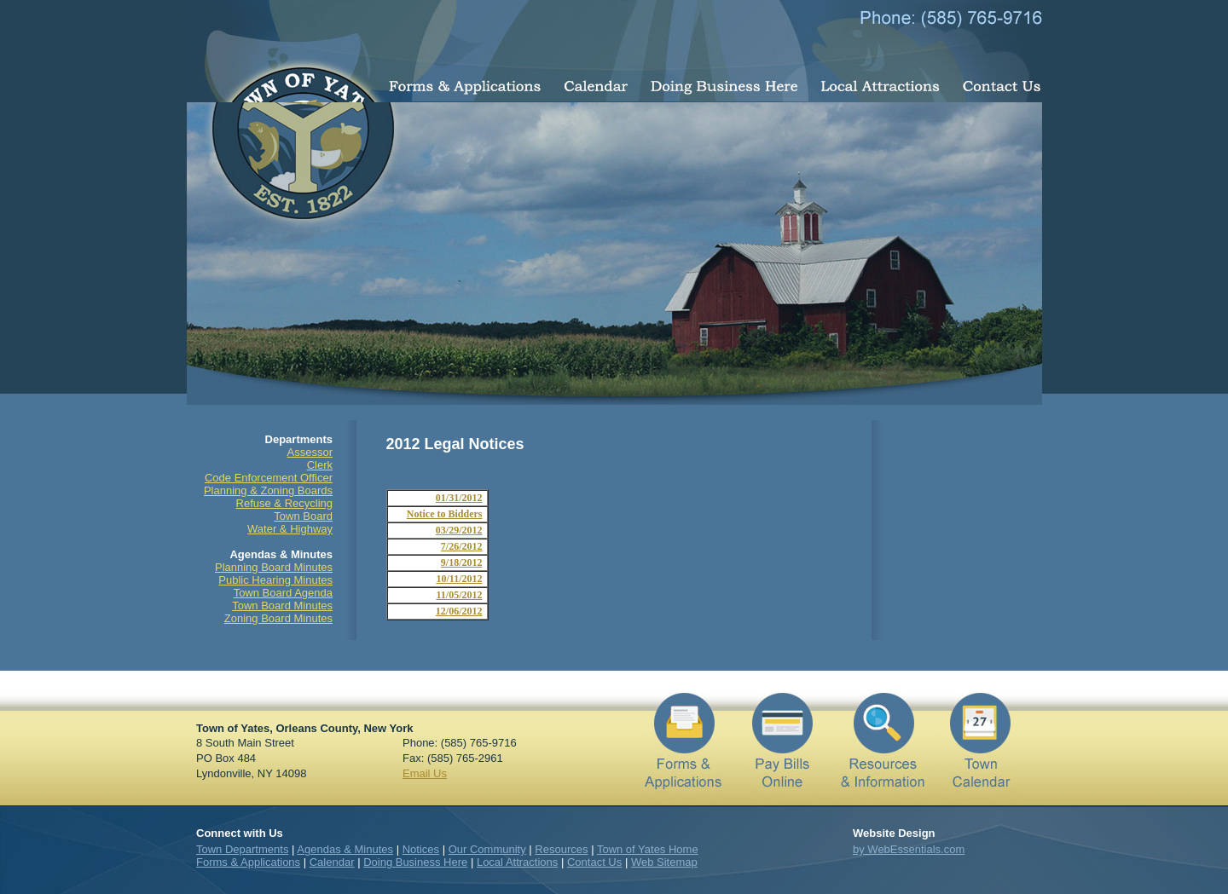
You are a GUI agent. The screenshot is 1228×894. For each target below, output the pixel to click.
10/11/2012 (459, 579)
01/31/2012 (459, 498)
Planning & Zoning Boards (268, 490)
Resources (561, 849)
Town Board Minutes (282, 605)
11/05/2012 (459, 595)
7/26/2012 (462, 546)
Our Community (487, 849)
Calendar (332, 862)
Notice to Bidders (445, 514)
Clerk (320, 465)
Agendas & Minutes (345, 849)
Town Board (303, 516)
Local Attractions (517, 862)
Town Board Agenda (283, 592)
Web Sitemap (664, 862)
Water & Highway (290, 528)
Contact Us (594, 862)
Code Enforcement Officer (269, 477)
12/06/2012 (459, 611)
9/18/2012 (462, 562)
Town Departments (242, 849)
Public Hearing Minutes (275, 580)
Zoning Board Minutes (278, 618)
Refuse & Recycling (284, 503)
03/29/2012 (459, 530)
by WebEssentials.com (908, 849)
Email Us (425, 773)
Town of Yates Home (647, 849)
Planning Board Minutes (274, 567)
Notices (421, 849)
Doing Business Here (415, 862)
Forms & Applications (248, 862)
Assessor (310, 452)
